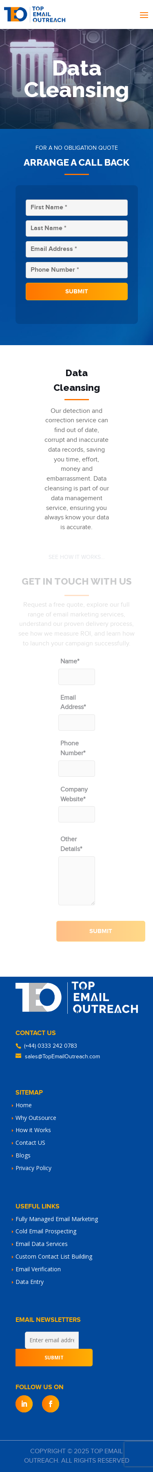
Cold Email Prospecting (46, 1231)
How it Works (33, 1130)
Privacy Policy (33, 1168)
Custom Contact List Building (54, 1256)
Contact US (30, 1142)
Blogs (23, 1155)
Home (24, 1105)
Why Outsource (36, 1118)
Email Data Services (42, 1244)
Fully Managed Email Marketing (57, 1219)
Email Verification (38, 1269)
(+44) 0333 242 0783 (50, 1046)
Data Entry (30, 1282)
